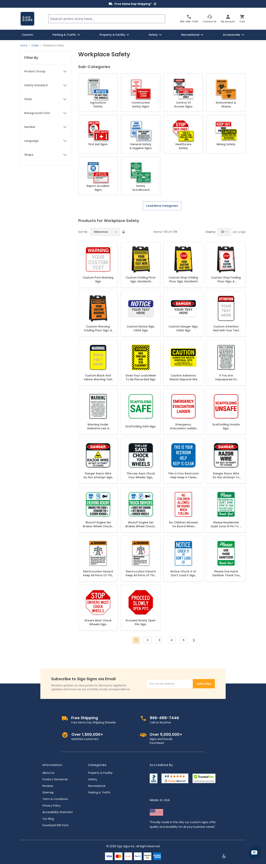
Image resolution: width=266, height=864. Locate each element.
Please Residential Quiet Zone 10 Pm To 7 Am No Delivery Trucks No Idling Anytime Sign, (226, 524)
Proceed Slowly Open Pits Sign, (141, 622)
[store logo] (27, 19)
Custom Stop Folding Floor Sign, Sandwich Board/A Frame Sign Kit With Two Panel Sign (183, 279)
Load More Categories (162, 206)
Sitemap (48, 792)
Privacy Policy (51, 805)
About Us (48, 773)
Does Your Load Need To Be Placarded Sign (141, 377)
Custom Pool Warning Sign (98, 279)
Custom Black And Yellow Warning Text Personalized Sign (98, 377)
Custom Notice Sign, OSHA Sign (141, 328)
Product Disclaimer (55, 779)
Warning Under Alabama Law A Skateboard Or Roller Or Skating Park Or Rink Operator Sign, (98, 426)
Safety (35, 45)
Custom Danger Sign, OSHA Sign (183, 328)
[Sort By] (105, 232)
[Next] (194, 640)
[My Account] (228, 18)
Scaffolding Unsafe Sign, (226, 426)
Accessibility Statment (57, 812)
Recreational (96, 786)
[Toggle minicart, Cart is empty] (242, 18)
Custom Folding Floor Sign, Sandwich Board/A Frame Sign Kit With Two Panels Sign (141, 279)
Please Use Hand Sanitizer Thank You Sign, (226, 573)
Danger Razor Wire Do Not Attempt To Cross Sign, (226, 475)
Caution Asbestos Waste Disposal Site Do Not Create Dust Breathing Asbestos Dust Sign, (183, 377)
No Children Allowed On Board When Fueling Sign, (183, 524)
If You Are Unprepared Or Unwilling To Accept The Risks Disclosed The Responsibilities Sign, (226, 377)
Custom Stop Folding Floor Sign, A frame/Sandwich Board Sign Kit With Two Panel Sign (226, 279)
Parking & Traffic (99, 792)
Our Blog (48, 819)
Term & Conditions (55, 799)
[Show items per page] (224, 232)
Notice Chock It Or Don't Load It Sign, (183, 573)
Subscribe (204, 684)
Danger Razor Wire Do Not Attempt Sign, (98, 475)
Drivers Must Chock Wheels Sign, (98, 622)
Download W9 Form (55, 825)
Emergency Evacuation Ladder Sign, (183, 426)
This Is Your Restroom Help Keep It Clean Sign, (183, 475)
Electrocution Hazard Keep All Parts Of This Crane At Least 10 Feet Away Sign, (141, 573)
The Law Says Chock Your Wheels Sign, (140, 475)
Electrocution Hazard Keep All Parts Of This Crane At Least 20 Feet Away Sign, (98, 573)
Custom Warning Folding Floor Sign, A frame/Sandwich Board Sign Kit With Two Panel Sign (98, 328)
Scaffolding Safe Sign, (140, 426)
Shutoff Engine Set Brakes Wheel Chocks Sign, (140, 524)
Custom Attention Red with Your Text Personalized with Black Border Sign (226, 328)
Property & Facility (100, 773)
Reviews (47, 786)
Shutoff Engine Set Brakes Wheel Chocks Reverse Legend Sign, (98, 524)
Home (23, 45)
